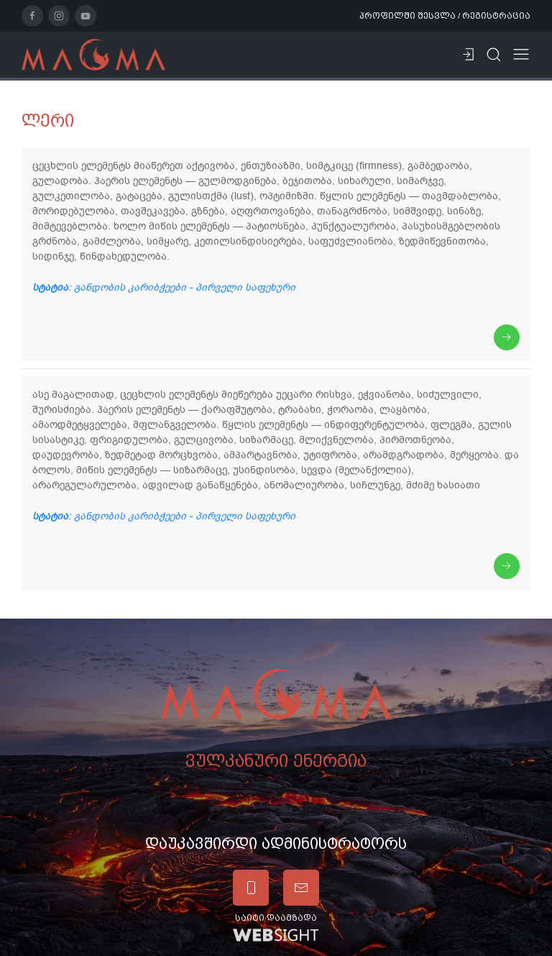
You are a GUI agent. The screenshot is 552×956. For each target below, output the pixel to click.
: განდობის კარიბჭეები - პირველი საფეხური (163, 287)
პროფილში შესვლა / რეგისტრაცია (444, 16)
